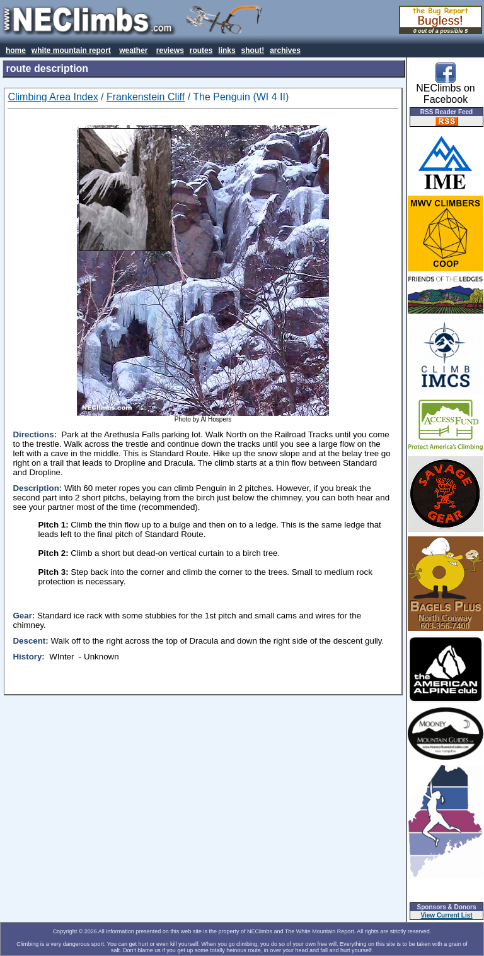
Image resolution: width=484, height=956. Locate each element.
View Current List (447, 915)
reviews (170, 50)
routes (201, 50)
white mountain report (71, 50)
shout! (253, 50)
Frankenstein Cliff (146, 96)
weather (133, 50)
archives (285, 50)
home (16, 50)
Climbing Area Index (53, 96)
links (226, 50)
